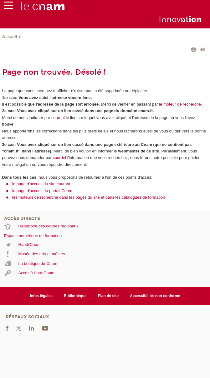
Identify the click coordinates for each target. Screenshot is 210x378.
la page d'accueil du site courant (41, 184)
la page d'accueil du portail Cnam (42, 190)
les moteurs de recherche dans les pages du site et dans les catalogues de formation (88, 197)
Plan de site (108, 296)
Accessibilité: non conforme (155, 296)
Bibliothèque (75, 296)
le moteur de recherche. (180, 104)
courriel (58, 117)
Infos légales (41, 296)
